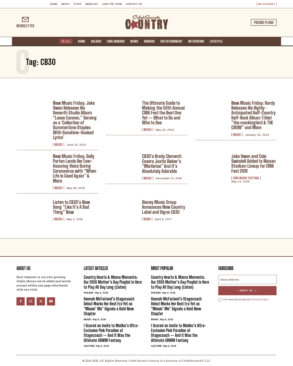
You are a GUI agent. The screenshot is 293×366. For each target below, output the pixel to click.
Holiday (89, 292)
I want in (247, 290)
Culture (89, 346)
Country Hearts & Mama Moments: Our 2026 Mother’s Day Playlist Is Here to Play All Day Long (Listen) (113, 282)
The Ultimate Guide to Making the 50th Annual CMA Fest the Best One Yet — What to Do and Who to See (163, 112)
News (147, 219)
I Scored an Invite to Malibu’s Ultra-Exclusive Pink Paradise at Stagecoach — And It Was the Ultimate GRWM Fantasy (111, 333)
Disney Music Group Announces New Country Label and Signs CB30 (163, 207)
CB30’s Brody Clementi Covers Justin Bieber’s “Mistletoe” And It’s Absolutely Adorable (161, 163)
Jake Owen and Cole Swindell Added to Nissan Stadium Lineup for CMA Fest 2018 (253, 163)
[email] (247, 279)
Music (58, 144)
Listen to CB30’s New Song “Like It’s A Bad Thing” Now (71, 207)
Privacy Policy (259, 299)
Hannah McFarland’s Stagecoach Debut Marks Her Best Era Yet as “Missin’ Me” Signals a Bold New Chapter (109, 306)
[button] (229, 41)
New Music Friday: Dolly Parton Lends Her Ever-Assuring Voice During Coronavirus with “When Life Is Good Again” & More (74, 168)
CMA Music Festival (246, 178)
